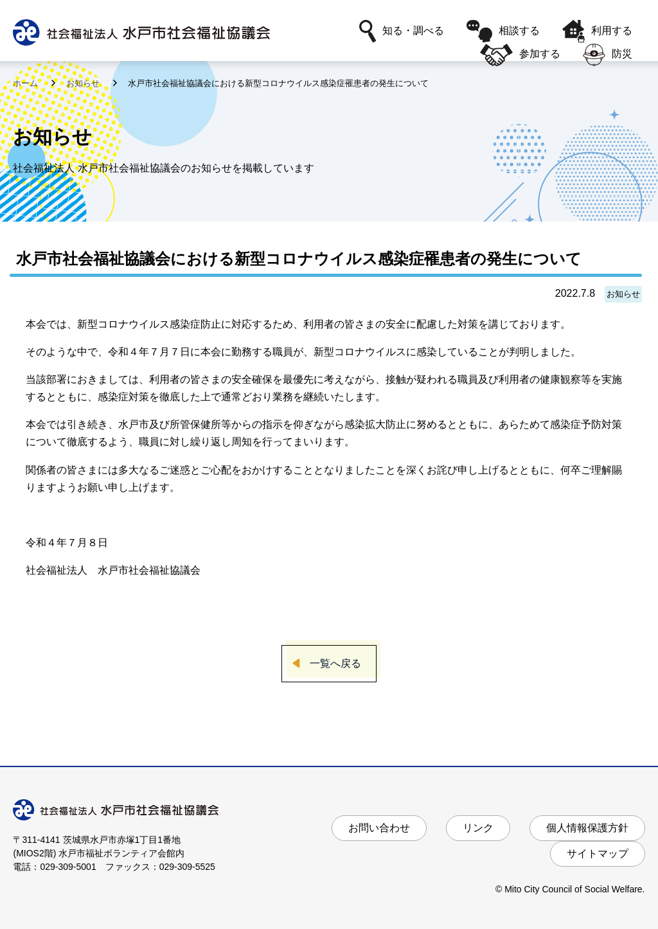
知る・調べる (401, 31)
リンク (478, 827)
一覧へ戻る (335, 663)
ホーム (26, 83)
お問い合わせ (379, 827)
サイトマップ (597, 853)
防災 (607, 55)
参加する (520, 55)
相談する (503, 31)
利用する (597, 31)
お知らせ (84, 83)
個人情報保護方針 (587, 827)
